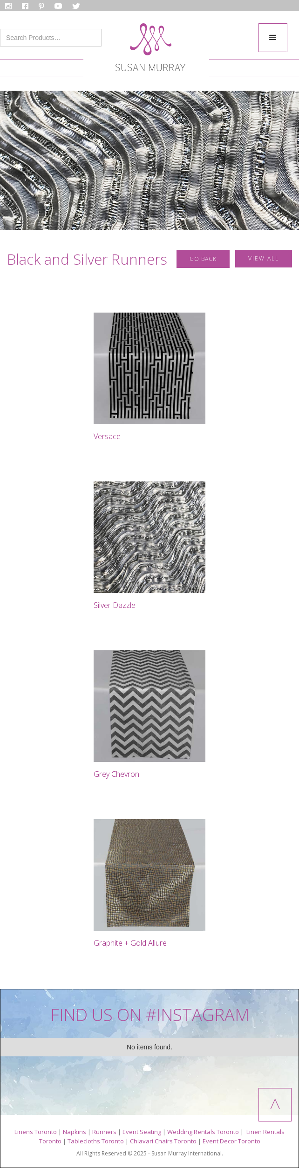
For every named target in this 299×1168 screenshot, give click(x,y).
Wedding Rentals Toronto (203, 1132)
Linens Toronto (35, 1132)
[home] (148, 49)
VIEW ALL (263, 258)
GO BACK (203, 259)
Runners (104, 1132)
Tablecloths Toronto (96, 1141)
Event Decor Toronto (231, 1141)
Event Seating (141, 1132)
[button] (272, 37)
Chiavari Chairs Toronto (163, 1141)
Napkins (74, 1132)
